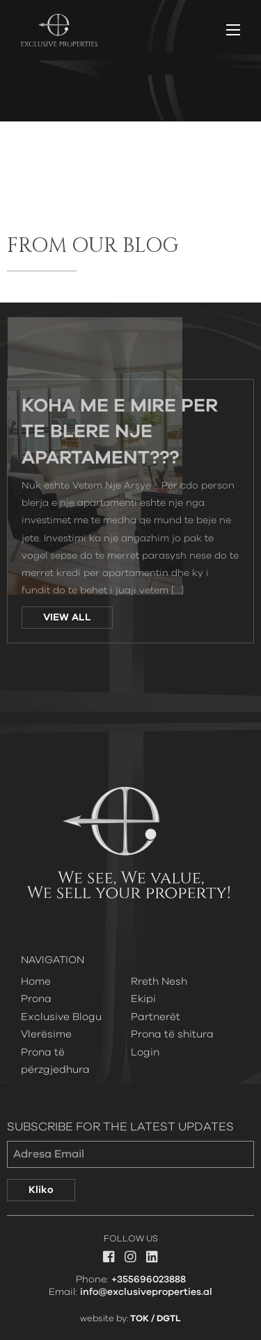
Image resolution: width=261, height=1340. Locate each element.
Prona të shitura (172, 1034)
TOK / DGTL (155, 1318)
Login (145, 1052)
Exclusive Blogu (61, 1017)
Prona (36, 999)
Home (36, 981)
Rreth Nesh (159, 981)
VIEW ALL (67, 617)
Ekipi (143, 999)
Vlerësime (46, 1034)
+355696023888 (148, 1279)
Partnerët (155, 1017)
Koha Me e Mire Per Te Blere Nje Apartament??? (120, 432)
